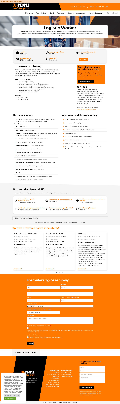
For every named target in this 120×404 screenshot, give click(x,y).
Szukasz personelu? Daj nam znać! (11, 1)
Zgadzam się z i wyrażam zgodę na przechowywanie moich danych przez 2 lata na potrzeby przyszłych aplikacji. (60, 330)
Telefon (29, 297)
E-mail (29, 290)
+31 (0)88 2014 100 (54, 380)
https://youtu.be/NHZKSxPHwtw (86, 109)
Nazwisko (63, 284)
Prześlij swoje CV (32, 303)
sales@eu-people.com (52, 386)
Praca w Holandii (41, 13)
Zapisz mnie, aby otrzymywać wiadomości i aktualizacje (46, 337)
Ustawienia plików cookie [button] (12, 395)
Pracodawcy (61, 13)
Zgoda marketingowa (33, 335)
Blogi (52, 13)
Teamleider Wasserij (54, 233)
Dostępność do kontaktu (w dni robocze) (39, 309)
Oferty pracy (29, 13)
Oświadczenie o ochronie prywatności (38, 325)
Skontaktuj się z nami (96, 13)
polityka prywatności (42, 330)
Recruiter (82, 233)
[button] (13, 250)
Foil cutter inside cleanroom (25, 233)
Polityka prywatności (88, 393)
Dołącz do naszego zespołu (76, 13)
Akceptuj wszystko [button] (10, 398)
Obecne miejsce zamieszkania (69, 297)
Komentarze (30, 315)
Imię (28, 284)
